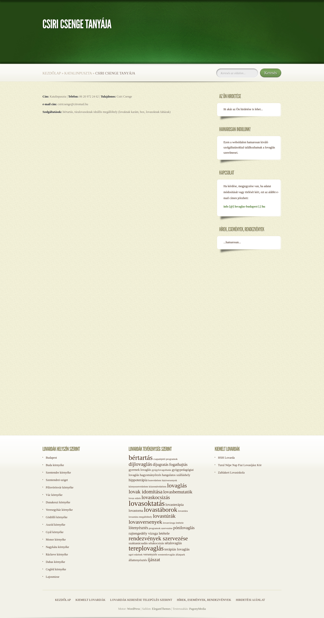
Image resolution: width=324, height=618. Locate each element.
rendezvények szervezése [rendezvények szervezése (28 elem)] (158, 538)
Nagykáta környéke (57, 547)
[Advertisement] (237, 334)
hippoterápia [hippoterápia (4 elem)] (138, 480)
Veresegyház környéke (59, 510)
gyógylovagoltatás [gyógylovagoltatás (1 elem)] (161, 470)
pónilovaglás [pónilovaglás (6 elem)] (184, 527)
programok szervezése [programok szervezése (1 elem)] (160, 528)
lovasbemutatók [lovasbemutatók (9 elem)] (177, 491)
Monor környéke (56, 539)
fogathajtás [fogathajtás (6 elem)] (178, 464)
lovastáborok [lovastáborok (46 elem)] (160, 509)
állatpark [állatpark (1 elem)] (180, 554)
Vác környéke (54, 495)
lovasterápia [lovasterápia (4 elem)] (174, 505)
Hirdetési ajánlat (250, 600)
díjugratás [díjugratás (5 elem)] (160, 464)
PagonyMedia (197, 609)
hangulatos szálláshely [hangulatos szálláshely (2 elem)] (176, 475)
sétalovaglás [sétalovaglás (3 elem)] (173, 543)
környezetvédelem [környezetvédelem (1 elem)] (138, 486)
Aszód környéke (55, 524)
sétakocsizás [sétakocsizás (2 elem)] (156, 543)
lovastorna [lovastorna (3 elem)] (136, 511)
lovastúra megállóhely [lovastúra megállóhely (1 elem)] (140, 516)
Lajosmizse (52, 577)
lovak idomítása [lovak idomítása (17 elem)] (145, 492)
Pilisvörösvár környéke (59, 487)
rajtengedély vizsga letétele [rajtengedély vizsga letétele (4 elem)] (149, 533)
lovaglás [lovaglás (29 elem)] (177, 485)
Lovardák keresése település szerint (141, 600)
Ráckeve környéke (57, 554)
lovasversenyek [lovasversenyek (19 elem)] (145, 522)
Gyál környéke (54, 532)
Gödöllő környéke (56, 517)
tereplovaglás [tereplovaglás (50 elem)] (146, 548)
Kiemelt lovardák (90, 600)
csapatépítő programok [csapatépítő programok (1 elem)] (165, 459)
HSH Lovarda (226, 457)
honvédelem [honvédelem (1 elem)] (154, 480)
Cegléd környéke (56, 569)
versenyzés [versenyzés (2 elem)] (150, 554)
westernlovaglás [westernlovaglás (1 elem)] (166, 554)
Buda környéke (55, 465)
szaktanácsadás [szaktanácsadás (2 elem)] (138, 543)
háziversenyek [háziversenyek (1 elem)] (169, 480)
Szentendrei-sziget (57, 480)
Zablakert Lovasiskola (231, 472)
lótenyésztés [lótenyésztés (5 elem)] (138, 528)
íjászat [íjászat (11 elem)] (154, 559)
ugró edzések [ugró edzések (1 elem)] (136, 554)
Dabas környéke (55, 562)
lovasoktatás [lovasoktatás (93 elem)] (147, 503)
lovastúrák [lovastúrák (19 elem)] (164, 516)
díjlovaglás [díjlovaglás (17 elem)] (140, 464)
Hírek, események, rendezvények (204, 600)
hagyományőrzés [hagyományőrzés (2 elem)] (150, 475)
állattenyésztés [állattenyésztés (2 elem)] (138, 560)
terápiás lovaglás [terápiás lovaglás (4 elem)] (177, 549)
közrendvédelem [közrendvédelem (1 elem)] (157, 486)
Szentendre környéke (58, 472)
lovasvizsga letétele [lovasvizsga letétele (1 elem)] (173, 522)
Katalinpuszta (78, 73)
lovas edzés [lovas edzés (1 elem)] (135, 498)
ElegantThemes (161, 609)
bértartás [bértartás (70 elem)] (141, 457)
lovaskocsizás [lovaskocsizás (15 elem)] (156, 497)
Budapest (51, 457)
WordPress (133, 609)
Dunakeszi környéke (58, 502)
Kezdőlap (52, 73)
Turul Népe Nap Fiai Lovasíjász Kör (240, 465)
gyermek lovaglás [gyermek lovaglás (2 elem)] (140, 470)
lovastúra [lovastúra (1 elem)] (183, 511)
